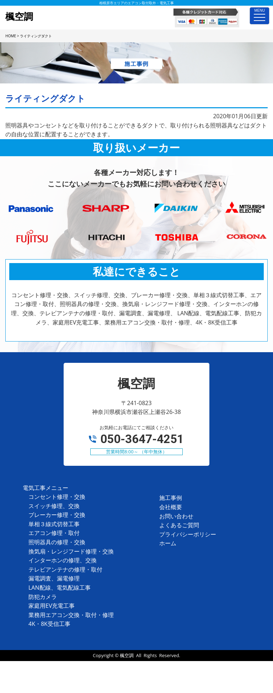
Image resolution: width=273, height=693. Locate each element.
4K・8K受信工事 (49, 624)
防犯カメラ (42, 597)
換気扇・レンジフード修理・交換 (71, 551)
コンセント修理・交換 (56, 497)
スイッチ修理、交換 (54, 506)
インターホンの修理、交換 (62, 560)
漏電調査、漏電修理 (54, 578)
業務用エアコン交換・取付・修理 (71, 615)
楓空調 (127, 655)
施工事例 (170, 498)
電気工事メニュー (45, 488)
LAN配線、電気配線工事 (59, 587)
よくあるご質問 (179, 525)
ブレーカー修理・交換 (56, 515)
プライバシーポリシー (187, 534)
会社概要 (170, 507)
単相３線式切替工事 (54, 524)
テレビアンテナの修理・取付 (65, 569)
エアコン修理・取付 (54, 533)
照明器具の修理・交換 (56, 542)
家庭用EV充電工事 (51, 606)
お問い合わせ (176, 516)
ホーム (167, 543)
